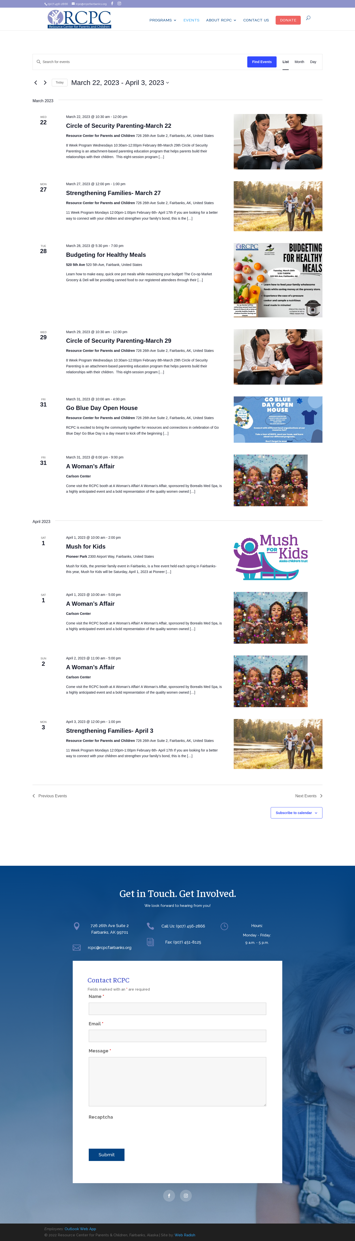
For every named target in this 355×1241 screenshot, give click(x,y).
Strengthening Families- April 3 (109, 730)
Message (100, 1042)
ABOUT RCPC (219, 20)
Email (96, 1015)
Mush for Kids (86, 546)
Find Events (262, 62)
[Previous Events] (35, 83)
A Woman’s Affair (90, 466)
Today (60, 82)
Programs (160, 20)
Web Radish (185, 1235)
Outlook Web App (80, 1229)
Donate (288, 20)
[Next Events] (45, 83)
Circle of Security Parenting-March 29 (118, 340)
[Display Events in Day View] (313, 62)
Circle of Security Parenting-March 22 (118, 125)
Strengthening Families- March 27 (113, 193)
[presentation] (126, 1124)
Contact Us (256, 20)
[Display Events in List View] (286, 62)
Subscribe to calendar (294, 813)
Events (191, 20)
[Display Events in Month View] (299, 62)
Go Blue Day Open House (102, 408)
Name (96, 988)
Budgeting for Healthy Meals (106, 254)
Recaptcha (101, 1108)
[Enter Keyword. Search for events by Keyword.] (140, 62)
